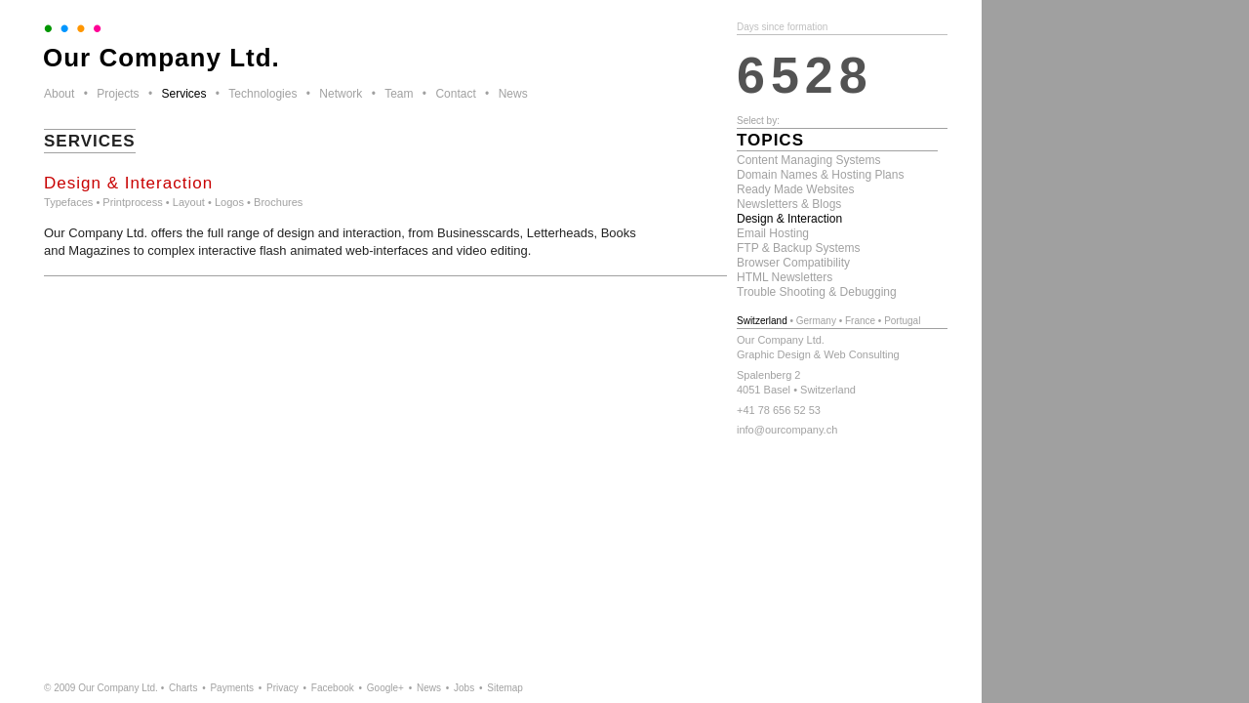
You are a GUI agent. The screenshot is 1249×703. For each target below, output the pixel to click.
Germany (816, 320)
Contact (455, 94)
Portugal (902, 320)
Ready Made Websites (796, 189)
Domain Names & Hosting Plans (820, 175)
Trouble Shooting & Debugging (817, 292)
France (860, 320)
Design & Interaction (789, 219)
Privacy (282, 687)
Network (340, 94)
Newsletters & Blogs (789, 204)
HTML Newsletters (784, 277)
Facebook (332, 687)
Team (398, 94)
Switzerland (762, 320)
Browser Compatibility (793, 262)
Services (183, 94)
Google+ (385, 687)
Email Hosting (773, 233)
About (59, 94)
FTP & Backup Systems (799, 248)
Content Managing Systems (808, 160)
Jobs (464, 687)
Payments (231, 687)
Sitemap (505, 687)
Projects (118, 94)
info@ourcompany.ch (787, 429)
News (513, 94)
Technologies (262, 94)
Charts (183, 687)
